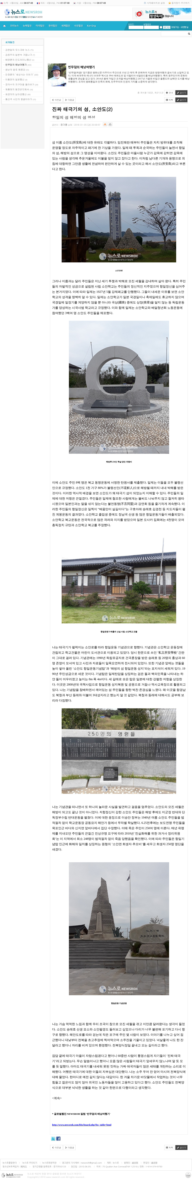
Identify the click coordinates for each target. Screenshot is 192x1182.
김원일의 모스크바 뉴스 (17, 49)
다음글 (69, 99)
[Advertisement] (22, 127)
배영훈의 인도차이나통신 (18, 59)
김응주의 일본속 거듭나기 (18, 54)
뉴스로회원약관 (49, 1163)
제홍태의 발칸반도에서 (17, 89)
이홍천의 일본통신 (14, 79)
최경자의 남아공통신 (16, 94)
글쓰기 (181, 92)
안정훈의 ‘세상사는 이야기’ (19, 74)
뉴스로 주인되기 (29, 1163)
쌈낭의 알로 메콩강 (15, 69)
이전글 (56, 99)
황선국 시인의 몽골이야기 (18, 99)
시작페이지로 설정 (156, 2)
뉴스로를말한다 (9, 1163)
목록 (169, 99)
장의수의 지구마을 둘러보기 (19, 84)
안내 (169, 92)
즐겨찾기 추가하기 (181, 2)
